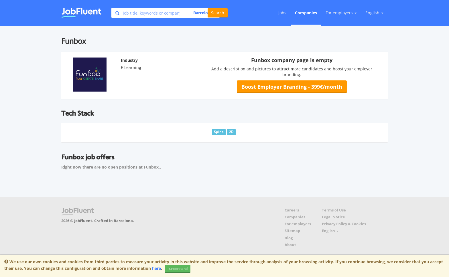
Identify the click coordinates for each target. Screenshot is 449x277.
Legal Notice (333, 217)
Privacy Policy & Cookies (344, 223)
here (156, 268)
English (374, 12)
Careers (292, 210)
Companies (306, 12)
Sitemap (292, 230)
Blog (289, 238)
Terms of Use (334, 210)
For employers (298, 223)
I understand (178, 268)
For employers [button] (341, 12)
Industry (129, 60)
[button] (202, 13)
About (290, 244)
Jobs (282, 12)
